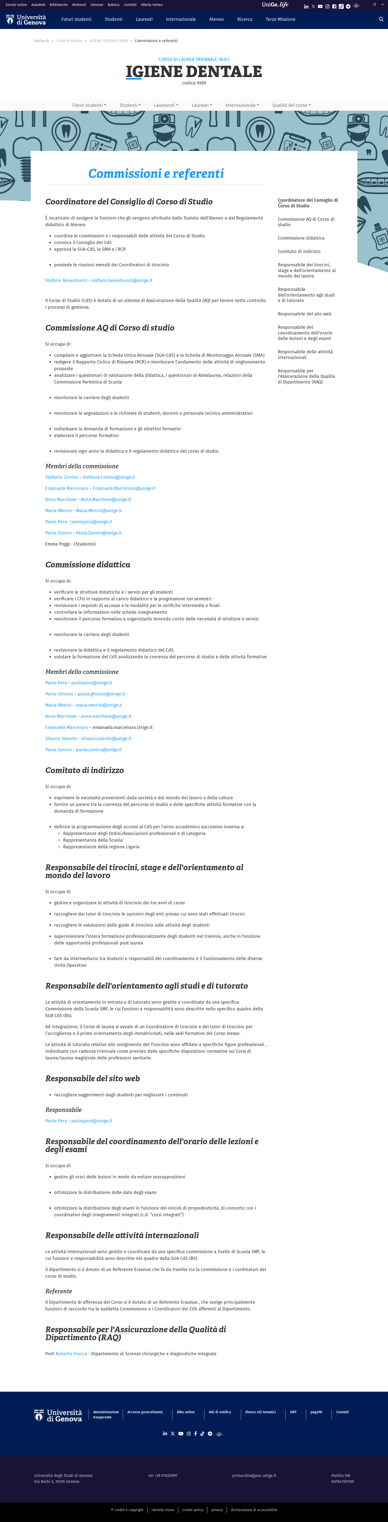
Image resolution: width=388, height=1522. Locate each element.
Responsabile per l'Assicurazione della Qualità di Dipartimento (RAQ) (306, 376)
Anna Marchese (60, 499)
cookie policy (192, 1509)
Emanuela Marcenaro (67, 488)
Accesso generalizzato (145, 1412)
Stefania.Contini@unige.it (109, 477)
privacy (217, 1509)
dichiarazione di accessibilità (254, 1509)
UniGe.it (41, 41)
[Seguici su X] (313, 5)
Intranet (97, 4)
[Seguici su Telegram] (348, 5)
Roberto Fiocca (71, 1354)
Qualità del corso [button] (289, 105)
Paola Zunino (58, 533)
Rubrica (114, 4)
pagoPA (316, 1412)
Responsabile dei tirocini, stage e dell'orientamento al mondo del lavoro (307, 270)
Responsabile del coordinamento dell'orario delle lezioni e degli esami (305, 332)
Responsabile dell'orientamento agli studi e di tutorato (306, 295)
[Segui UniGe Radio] (356, 5)
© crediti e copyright (127, 1509)
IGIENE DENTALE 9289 (108, 41)
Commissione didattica (301, 238)
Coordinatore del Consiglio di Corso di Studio (308, 203)
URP (293, 1412)
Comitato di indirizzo (299, 251)
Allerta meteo (152, 4)
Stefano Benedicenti (66, 280)
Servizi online (16, 4)
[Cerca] (381, 19)
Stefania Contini (61, 477)
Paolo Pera (56, 522)
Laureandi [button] (164, 105)
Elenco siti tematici (260, 1412)
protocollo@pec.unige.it (254, 1475)
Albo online (186, 1412)
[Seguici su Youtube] (320, 5)
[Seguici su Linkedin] (306, 5)
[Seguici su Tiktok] (341, 5)
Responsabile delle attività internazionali (305, 354)
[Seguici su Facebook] (334, 5)
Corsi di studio (69, 41)
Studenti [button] (128, 105)
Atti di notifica (220, 1412)
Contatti (130, 4)
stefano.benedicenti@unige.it (122, 280)
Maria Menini (58, 510)
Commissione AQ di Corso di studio (306, 222)
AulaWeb (38, 4)
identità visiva (162, 1509)
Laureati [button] (200, 105)
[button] (76, 19)
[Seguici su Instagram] (327, 5)
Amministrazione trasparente (103, 1415)
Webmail (79, 4)
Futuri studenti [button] (88, 105)
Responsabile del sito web (305, 314)
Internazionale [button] (241, 105)
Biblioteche (59, 4)
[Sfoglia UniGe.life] (277, 5)
